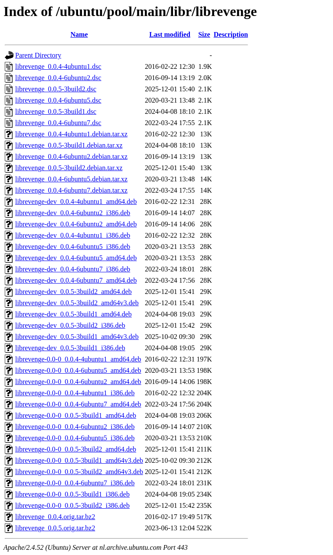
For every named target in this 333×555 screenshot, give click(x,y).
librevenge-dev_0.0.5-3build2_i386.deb (70, 325)
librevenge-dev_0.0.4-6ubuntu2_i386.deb (72, 212)
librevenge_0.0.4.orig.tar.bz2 (55, 516)
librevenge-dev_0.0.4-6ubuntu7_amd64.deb (76, 280)
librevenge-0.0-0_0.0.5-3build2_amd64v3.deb (79, 471)
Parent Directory (38, 55)
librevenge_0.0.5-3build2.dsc (55, 89)
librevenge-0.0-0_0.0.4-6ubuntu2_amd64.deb (78, 381)
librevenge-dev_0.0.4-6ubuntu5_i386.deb (72, 246)
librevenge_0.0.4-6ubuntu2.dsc (58, 77)
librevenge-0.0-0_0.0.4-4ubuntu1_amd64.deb (78, 359)
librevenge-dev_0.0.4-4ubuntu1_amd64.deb (76, 201)
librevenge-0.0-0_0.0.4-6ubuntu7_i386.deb (75, 483)
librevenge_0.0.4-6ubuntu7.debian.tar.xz (71, 190)
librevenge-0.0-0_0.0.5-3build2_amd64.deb (75, 449)
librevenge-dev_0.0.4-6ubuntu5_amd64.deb (76, 257)
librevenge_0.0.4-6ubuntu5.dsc (58, 100)
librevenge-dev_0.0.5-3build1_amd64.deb (73, 314)
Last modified (169, 34)
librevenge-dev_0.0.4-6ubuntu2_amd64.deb (76, 224)
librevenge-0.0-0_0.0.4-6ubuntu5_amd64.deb (78, 370)
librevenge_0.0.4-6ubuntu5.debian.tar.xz (71, 179)
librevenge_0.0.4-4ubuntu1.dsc (58, 66)
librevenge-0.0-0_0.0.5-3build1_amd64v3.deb (79, 460)
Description (231, 34)
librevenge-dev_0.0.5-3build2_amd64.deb (73, 291)
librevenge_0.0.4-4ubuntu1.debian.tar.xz (71, 134)
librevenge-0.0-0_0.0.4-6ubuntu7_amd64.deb (78, 404)
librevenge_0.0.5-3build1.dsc (55, 111)
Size (204, 34)
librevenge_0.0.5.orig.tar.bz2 (55, 528)
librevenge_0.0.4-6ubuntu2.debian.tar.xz (71, 156)
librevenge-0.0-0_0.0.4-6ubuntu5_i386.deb (75, 438)
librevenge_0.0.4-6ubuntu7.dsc (58, 122)
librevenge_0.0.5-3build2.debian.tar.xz (68, 167)
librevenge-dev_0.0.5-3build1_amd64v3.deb (77, 336)
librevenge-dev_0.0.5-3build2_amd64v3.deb (77, 303)
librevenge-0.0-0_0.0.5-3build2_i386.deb (72, 505)
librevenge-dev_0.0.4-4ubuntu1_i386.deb (72, 235)
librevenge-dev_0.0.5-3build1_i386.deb (70, 348)
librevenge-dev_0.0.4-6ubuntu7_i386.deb (72, 269)
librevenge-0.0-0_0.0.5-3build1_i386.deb (72, 494)
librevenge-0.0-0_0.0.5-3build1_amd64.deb (75, 415)
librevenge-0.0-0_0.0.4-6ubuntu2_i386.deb (75, 426)
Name (79, 34)
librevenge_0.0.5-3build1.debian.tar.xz (68, 145)
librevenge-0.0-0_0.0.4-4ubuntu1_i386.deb (75, 393)
